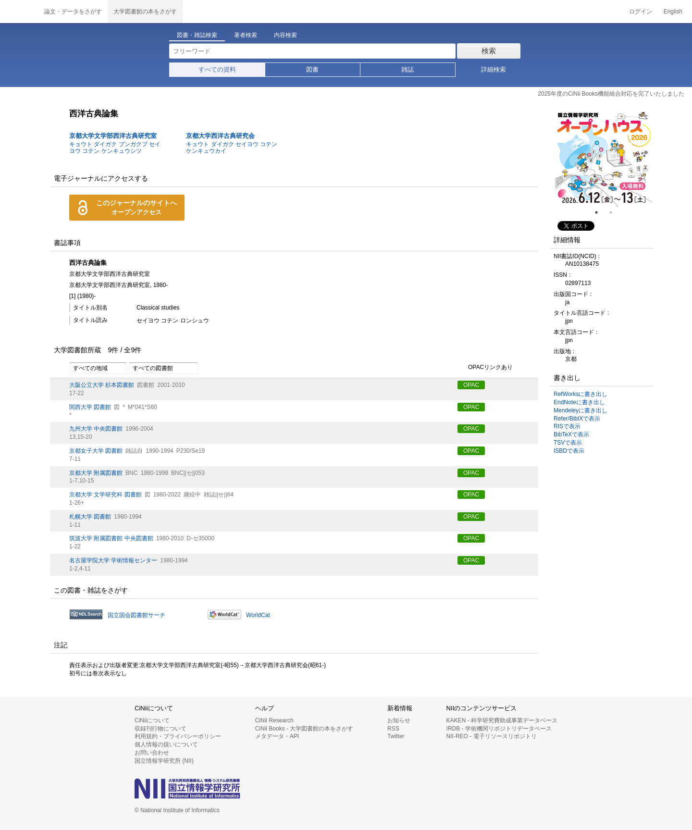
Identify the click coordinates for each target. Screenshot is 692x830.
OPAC (471, 385)
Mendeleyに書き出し (580, 410)
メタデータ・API (277, 736)
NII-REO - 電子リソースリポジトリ (491, 736)
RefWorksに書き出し (580, 394)
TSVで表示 (568, 442)
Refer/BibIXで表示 (577, 418)
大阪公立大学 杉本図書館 (101, 385)
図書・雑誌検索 (197, 35)
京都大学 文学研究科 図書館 (105, 494)
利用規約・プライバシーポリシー (178, 736)
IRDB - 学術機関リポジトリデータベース (499, 728)
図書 (312, 69)
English (673, 11)
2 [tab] (614, 212)
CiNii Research (274, 720)
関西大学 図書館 (90, 407)
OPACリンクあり (485, 367)
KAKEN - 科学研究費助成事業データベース (501, 720)
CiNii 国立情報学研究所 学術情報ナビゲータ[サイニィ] (19, 11)
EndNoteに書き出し (579, 402)
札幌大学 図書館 (90, 516)
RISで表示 (567, 426)
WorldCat (258, 615)
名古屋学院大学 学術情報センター (113, 560)
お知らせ (398, 720)
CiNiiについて (152, 720)
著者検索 (245, 35)
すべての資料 (217, 69)
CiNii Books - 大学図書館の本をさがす (304, 728)
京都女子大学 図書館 (96, 450)
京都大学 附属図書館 (96, 473)
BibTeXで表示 (571, 434)
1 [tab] (600, 212)
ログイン (640, 11)
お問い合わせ (152, 752)
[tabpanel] (603, 159)
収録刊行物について (160, 728)
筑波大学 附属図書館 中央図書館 (111, 538)
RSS (393, 728)
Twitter (395, 736)
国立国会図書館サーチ (136, 615)
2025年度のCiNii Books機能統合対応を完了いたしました (611, 93)
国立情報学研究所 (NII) (164, 760)
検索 (489, 51)
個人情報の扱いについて (166, 744)
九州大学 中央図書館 (96, 428)
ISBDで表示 (569, 450)
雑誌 (407, 69)
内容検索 (285, 35)
